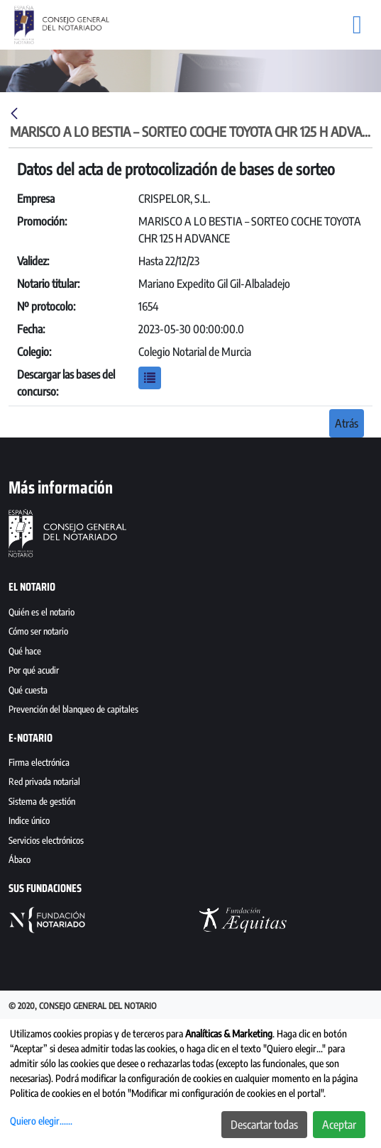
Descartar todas (264, 1125)
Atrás (346, 423)
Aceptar (339, 1125)
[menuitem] (190, 614)
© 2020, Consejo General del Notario (83, 1006)
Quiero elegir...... (41, 1121)
